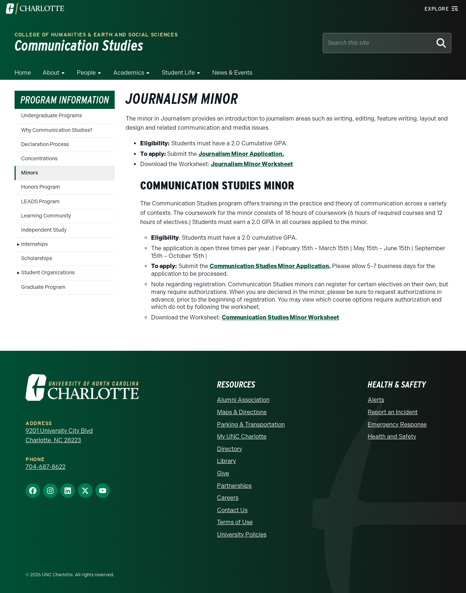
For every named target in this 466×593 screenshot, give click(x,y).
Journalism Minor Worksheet (252, 164)
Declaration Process (45, 144)
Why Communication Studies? (56, 130)
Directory (229, 448)
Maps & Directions (241, 412)
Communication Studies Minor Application (269, 266)
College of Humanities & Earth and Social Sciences (96, 35)
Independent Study (44, 230)
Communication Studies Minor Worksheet (280, 317)
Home (23, 72)
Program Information (64, 100)
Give (223, 473)
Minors (29, 173)
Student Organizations (48, 273)
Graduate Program (43, 287)
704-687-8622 (45, 466)
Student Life (178, 72)
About (51, 72)
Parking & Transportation (251, 424)
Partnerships (234, 485)
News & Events (232, 72)
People (86, 72)
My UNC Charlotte (241, 436)
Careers (227, 497)
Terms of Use (235, 522)
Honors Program (40, 187)
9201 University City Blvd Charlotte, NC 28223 (59, 435)
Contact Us (232, 510)
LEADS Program (40, 202)
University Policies (241, 534)
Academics (128, 72)
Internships (34, 244)
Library (226, 460)
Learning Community (46, 216)
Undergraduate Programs (51, 116)
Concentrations (39, 159)
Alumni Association (243, 399)
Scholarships (36, 258)
